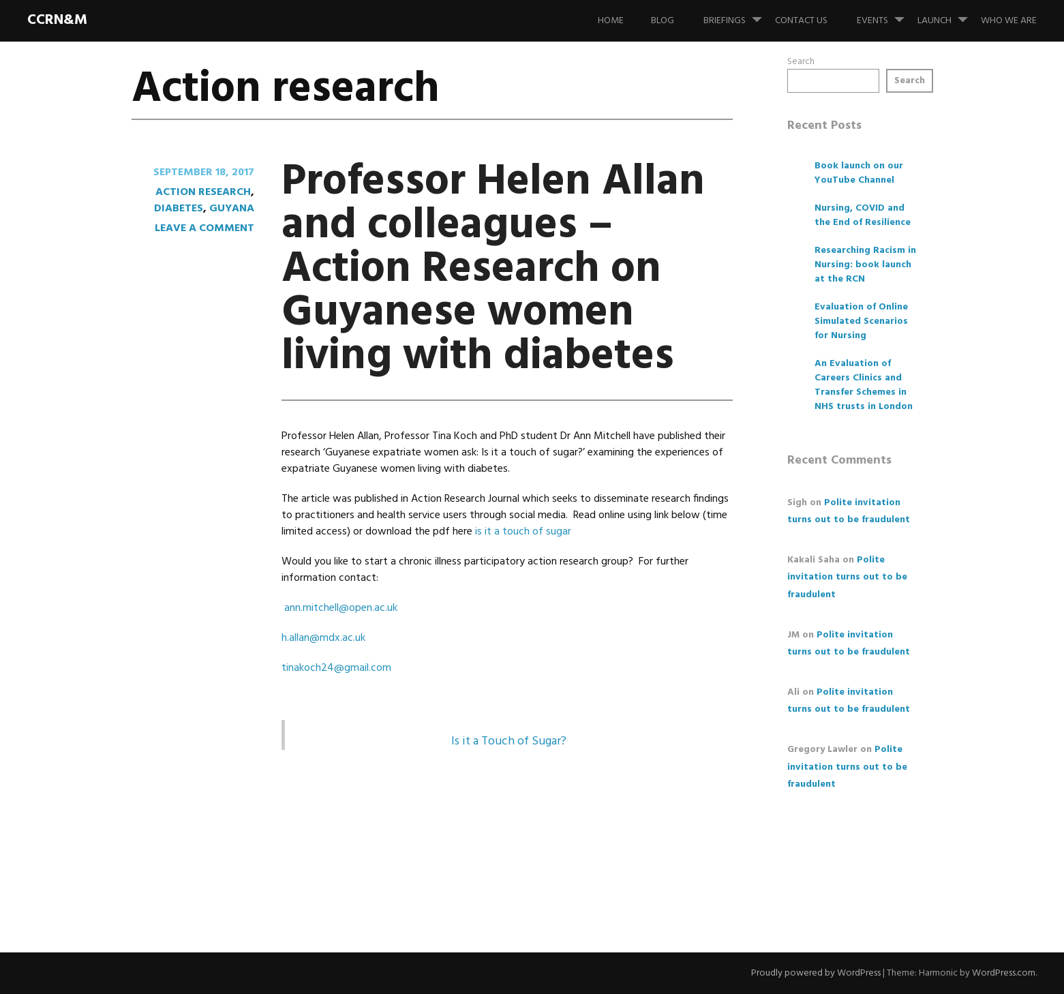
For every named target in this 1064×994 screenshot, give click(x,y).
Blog (662, 21)
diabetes (178, 208)
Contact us (801, 21)
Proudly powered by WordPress (816, 973)
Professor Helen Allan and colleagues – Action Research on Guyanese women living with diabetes (493, 269)
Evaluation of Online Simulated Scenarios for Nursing (861, 321)
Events (886, 14)
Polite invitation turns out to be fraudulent (847, 577)
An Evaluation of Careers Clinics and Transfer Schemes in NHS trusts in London (864, 385)
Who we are (1009, 21)
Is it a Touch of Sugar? (508, 741)
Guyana (231, 208)
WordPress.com (1003, 973)
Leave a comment (204, 228)
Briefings (738, 14)
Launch (948, 14)
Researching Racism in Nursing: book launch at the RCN (865, 265)
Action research (203, 192)
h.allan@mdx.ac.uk (323, 638)
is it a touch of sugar (523, 532)
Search (801, 62)
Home (611, 21)
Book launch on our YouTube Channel (859, 173)
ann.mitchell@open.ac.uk (340, 608)
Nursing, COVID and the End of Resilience (863, 215)
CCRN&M (57, 20)
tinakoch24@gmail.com (336, 668)
